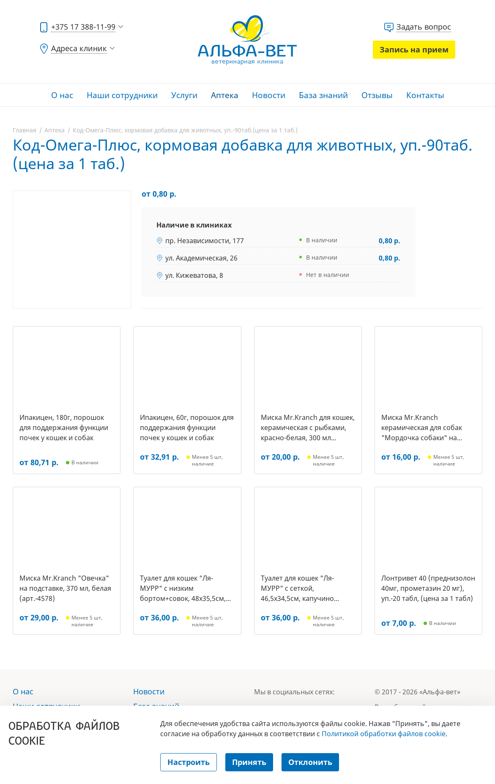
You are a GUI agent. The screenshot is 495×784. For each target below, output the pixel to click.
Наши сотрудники (122, 95)
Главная (24, 130)
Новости (268, 95)
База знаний (323, 95)
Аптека (224, 95)
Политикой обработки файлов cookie (384, 733)
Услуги (184, 95)
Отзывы (377, 95)
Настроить (188, 762)
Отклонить (310, 762)
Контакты (425, 95)
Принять (249, 762)
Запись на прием (414, 49)
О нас (62, 95)
